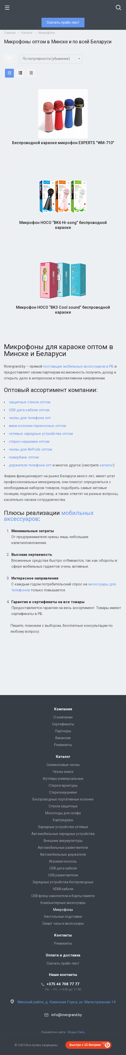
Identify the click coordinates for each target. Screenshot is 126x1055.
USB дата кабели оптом (29, 410)
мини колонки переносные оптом (37, 426)
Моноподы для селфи (63, 813)
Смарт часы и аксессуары (63, 923)
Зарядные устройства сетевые (63, 827)
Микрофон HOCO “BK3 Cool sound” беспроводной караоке (63, 310)
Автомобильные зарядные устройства (63, 834)
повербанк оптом (24, 457)
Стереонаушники (63, 792)
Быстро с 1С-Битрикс (85, 1045)
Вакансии (63, 738)
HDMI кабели (63, 889)
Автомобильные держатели (63, 854)
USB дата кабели (63, 868)
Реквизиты (63, 745)
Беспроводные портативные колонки (63, 799)
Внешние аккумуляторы (63, 841)
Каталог (63, 756)
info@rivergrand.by (66, 1015)
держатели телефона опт (30, 465)
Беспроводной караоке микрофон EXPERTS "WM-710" (63, 142)
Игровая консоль (63, 861)
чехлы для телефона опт (30, 418)
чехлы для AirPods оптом (30, 449)
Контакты (63, 935)
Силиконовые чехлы (63, 765)
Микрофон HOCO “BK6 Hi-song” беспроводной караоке (63, 225)
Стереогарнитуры (63, 785)
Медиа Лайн (76, 1032)
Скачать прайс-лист (63, 22)
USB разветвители (63, 875)
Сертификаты (63, 724)
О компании (63, 717)
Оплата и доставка (63, 955)
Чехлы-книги (63, 772)
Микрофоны (63, 910)
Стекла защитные (63, 806)
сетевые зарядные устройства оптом (41, 433)
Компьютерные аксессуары (63, 903)
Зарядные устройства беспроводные (63, 882)
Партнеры (63, 731)
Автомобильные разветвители (63, 848)
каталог (106, 465)
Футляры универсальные (63, 779)
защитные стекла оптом (29, 402)
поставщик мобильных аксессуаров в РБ (78, 366)
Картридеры (63, 820)
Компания (63, 709)
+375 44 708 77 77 (63, 984)
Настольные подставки (63, 917)
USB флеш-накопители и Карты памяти (63, 896)
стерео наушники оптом (29, 441)
